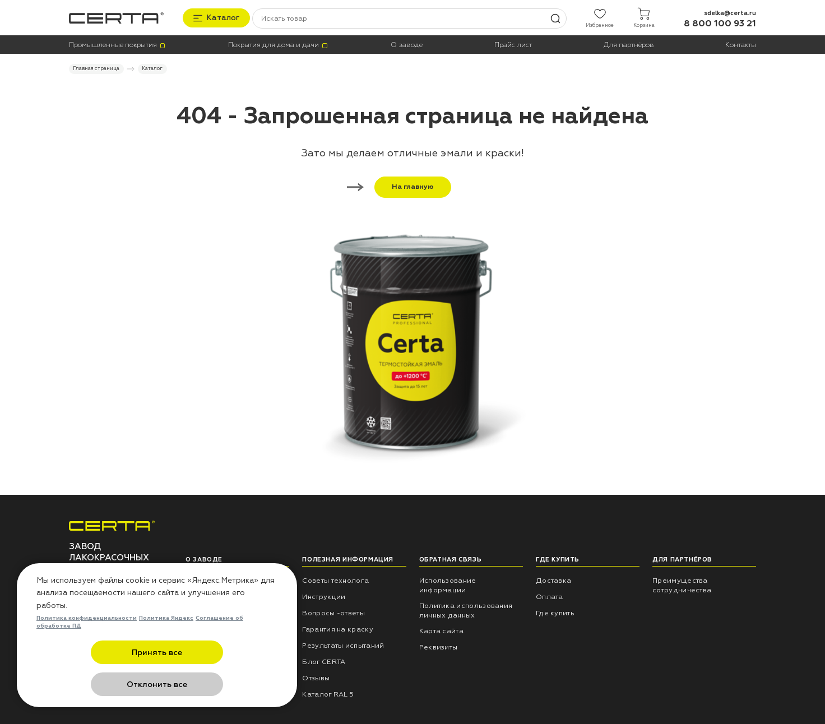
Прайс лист (513, 44)
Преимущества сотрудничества (681, 585)
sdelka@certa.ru (730, 12)
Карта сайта (441, 629)
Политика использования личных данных (466, 610)
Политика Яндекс (166, 650)
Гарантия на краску (337, 628)
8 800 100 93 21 (720, 23)
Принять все (102, 684)
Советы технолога (335, 580)
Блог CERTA (323, 660)
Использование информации (447, 585)
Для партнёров (629, 44)
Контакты (740, 44)
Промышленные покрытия (113, 44)
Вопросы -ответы (333, 611)
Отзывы (316, 676)
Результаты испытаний (343, 644)
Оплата (549, 596)
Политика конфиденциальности (86, 650)
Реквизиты (438, 646)
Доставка (553, 580)
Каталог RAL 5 (328, 693)
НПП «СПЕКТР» (213, 580)
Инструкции (323, 596)
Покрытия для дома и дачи (273, 44)
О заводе (407, 44)
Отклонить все (212, 684)
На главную (404, 186)
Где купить (555, 611)
